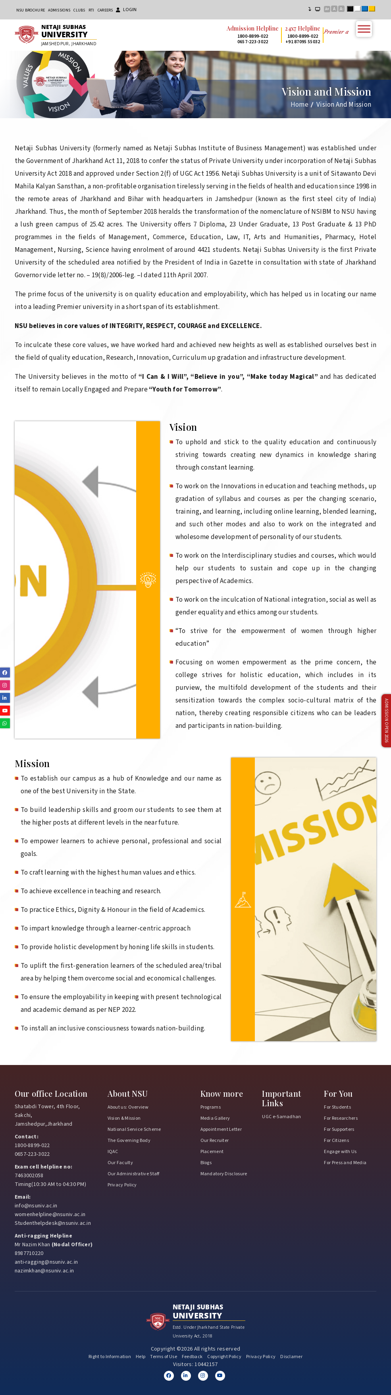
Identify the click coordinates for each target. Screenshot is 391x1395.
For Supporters (339, 1129)
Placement (212, 1151)
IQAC (113, 1151)
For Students (337, 1107)
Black (351, 10)
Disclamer (291, 1356)
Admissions (59, 10)
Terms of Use (163, 1356)
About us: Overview (128, 1107)
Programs (210, 1107)
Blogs (206, 1162)
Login (126, 9)
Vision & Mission (124, 1118)
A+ (327, 9)
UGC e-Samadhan (281, 1116)
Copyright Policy (224, 1356)
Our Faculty (120, 1162)
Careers (105, 10)
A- (341, 9)
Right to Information (110, 1356)
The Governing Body (129, 1140)
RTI (91, 10)
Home (299, 104)
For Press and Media (345, 1162)
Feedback (192, 1356)
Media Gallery (215, 1118)
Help (140, 1356)
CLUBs (79, 10)
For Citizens (336, 1140)
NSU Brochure (30, 10)
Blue (366, 10)
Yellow (373, 10)
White (359, 10)
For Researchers (341, 1118)
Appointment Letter (221, 1129)
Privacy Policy (122, 1185)
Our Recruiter (214, 1140)
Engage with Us (340, 1151)
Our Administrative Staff (134, 1173)
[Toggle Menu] (364, 29)
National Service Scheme (134, 1129)
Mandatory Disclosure (223, 1173)
